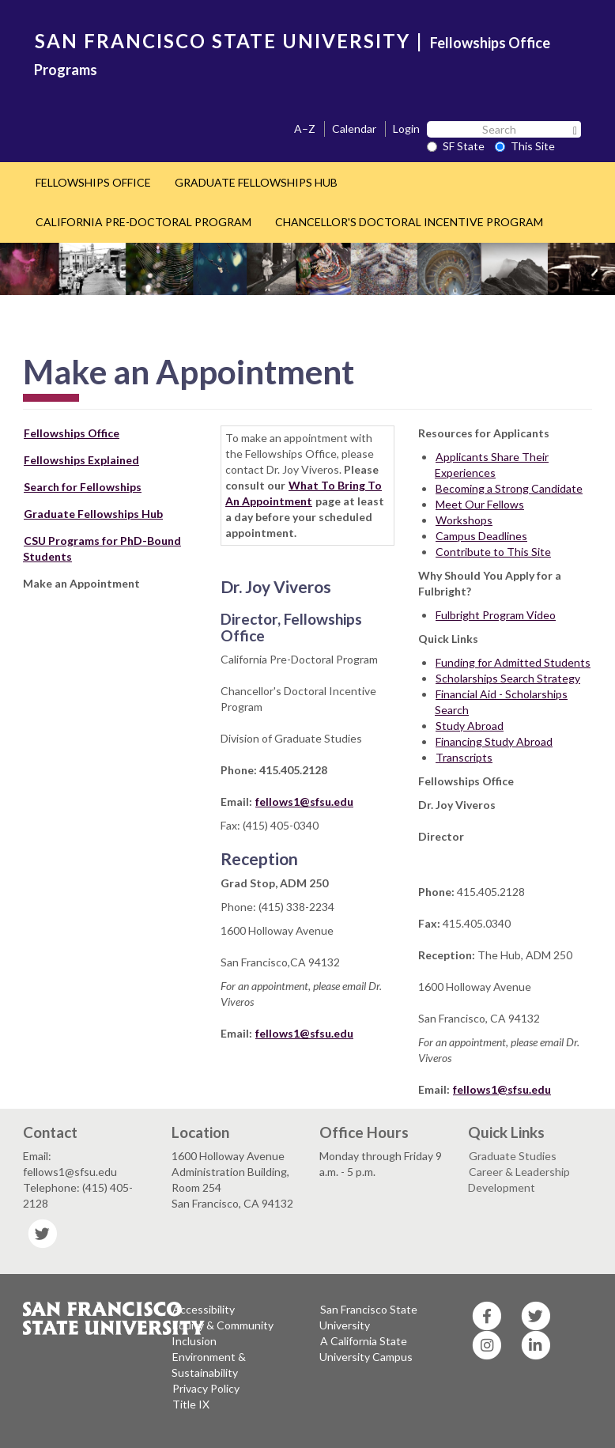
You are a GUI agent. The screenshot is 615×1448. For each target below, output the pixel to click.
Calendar (354, 128)
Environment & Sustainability (209, 1364)
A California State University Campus (366, 1348)
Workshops (464, 520)
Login (406, 128)
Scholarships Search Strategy (508, 678)
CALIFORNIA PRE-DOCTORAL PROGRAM (143, 222)
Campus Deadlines (481, 536)
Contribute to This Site (493, 551)
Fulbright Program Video (496, 615)
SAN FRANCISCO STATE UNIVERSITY (222, 40)
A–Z (304, 128)
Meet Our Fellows (480, 504)
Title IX (190, 1404)
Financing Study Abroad (494, 741)
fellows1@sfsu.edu (304, 801)
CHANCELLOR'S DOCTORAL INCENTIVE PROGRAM (409, 222)
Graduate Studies (513, 1156)
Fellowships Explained (81, 460)
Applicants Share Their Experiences (492, 464)
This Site (525, 146)
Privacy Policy (206, 1388)
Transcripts (464, 757)
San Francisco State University (368, 1317)
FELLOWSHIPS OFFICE (93, 182)
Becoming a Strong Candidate (509, 488)
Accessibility (203, 1309)
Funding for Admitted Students (513, 662)
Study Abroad (470, 725)
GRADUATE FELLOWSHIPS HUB (256, 182)
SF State (456, 146)
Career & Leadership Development (519, 1179)
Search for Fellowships (82, 486)
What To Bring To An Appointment (303, 493)
